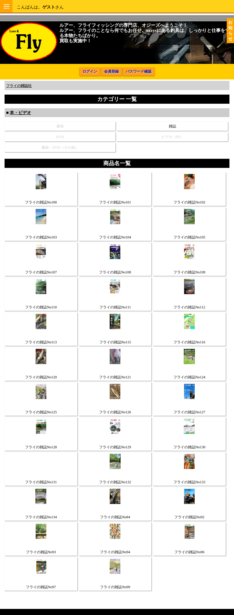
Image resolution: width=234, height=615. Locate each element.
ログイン (90, 71)
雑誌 (172, 126)
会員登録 (111, 71)
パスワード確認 (138, 71)
